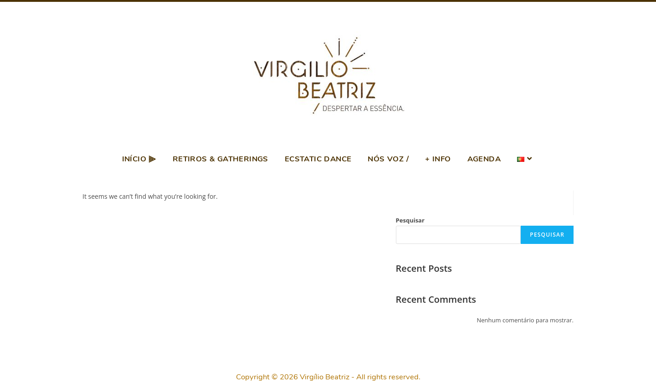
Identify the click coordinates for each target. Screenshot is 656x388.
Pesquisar (410, 220)
